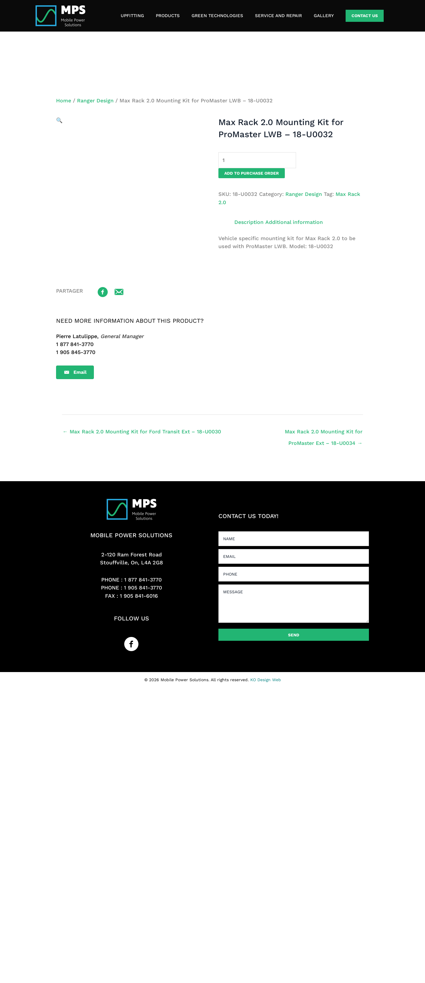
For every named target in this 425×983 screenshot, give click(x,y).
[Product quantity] (257, 160)
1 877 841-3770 (143, 579)
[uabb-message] (293, 603)
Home (63, 100)
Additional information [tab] (295, 222)
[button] (365, 16)
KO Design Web (265, 679)
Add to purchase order (251, 173)
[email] (293, 556)
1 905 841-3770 (143, 587)
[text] (293, 538)
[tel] (293, 573)
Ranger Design (95, 100)
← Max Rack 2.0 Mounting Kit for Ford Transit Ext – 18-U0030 (143, 431)
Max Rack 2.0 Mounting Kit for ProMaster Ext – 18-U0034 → (322, 433)
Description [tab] (249, 222)
